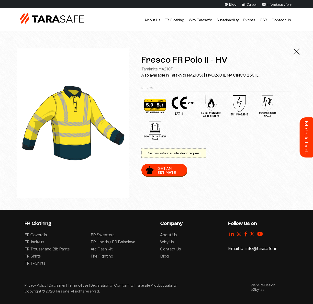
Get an (166, 170)
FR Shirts (32, 256)
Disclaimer (57, 285)
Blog (230, 4)
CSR (263, 19)
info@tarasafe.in (277, 4)
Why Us (167, 241)
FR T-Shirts (34, 263)
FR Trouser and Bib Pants (47, 248)
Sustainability (228, 19)
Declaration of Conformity (112, 285)
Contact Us (281, 19)
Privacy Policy (35, 285)
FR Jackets (34, 241)
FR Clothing (174, 19)
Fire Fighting (102, 256)
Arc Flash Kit (102, 248)
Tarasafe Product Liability (156, 285)
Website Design (263, 285)
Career (249, 4)
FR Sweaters (102, 234)
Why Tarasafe (200, 19)
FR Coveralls (35, 234)
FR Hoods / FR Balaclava (113, 241)
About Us (152, 19)
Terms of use (78, 285)
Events (249, 19)
